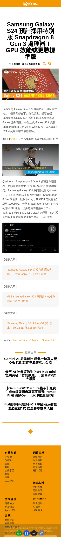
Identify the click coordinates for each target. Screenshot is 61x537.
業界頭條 (37, 503)
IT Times (40, 499)
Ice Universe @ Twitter (26, 340)
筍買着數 (37, 463)
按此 (12, 139)
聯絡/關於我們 (12, 526)
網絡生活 (39, 452)
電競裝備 (37, 490)
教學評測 (11, 499)
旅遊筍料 (37, 467)
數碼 (7, 467)
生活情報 (37, 460)
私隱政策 (9, 520)
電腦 (7, 463)
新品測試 (9, 507)
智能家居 (9, 470)
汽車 (7, 477)
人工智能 (9, 480)
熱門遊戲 (37, 487)
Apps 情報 (10, 510)
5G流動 (9, 460)
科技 (7, 474)
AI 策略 (37, 507)
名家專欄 (37, 510)
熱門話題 (37, 470)
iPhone (8, 457)
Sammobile (48, 340)
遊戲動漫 (39, 482)
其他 (8, 515)
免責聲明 (9, 523)
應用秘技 (9, 503)
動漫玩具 (37, 493)
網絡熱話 (37, 457)
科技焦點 (11, 452)
